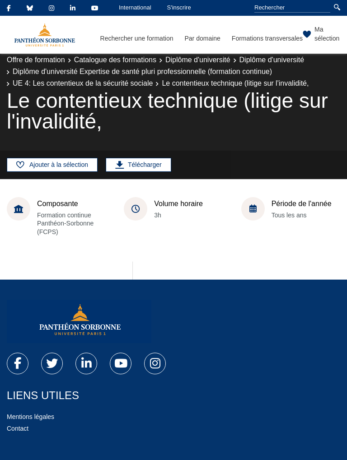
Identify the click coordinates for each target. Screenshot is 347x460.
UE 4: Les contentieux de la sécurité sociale (83, 83)
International (135, 7)
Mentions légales (30, 416)
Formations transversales (267, 38)
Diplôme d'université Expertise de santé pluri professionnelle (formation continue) (142, 71)
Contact (17, 428)
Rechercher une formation (137, 38)
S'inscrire (179, 7)
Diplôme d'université (197, 60)
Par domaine (202, 38)
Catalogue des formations (115, 60)
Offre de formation (36, 60)
